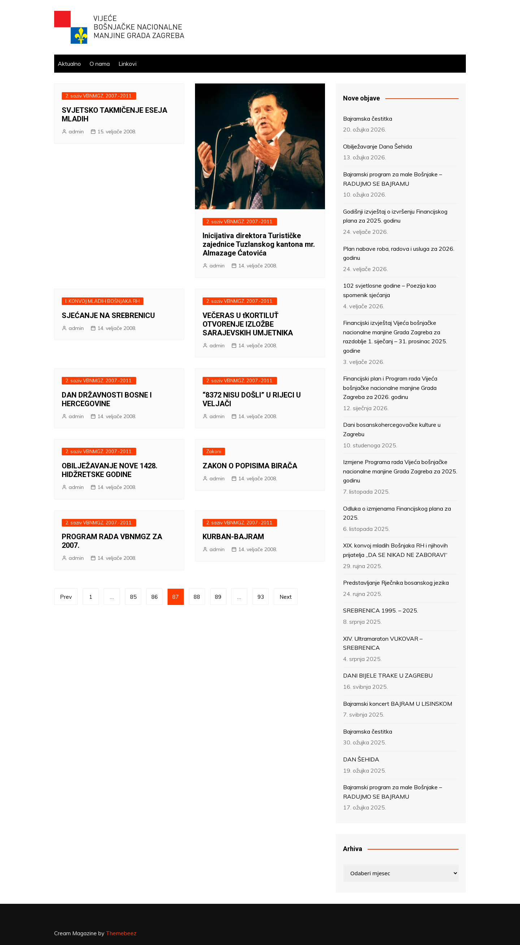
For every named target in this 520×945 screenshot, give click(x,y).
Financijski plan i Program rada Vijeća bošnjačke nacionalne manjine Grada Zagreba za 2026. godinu (390, 387)
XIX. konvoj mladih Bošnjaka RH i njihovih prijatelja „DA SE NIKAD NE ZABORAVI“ (395, 550)
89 (219, 596)
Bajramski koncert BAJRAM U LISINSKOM (397, 703)
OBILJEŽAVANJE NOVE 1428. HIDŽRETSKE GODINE (109, 470)
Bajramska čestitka (367, 118)
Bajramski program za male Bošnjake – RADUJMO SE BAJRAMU (392, 179)
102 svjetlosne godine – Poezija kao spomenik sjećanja (389, 290)
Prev (66, 596)
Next (286, 596)
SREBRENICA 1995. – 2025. (380, 610)
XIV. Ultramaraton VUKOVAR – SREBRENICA (382, 643)
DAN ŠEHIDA (361, 759)
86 (155, 596)
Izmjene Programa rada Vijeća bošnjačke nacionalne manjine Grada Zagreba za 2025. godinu (400, 471)
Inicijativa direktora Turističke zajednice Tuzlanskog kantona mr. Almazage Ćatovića (259, 244)
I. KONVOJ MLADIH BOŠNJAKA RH (102, 301)
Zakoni (213, 451)
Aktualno (69, 63)
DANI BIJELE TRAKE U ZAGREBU (388, 675)
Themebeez (121, 933)
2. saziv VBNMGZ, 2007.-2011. (99, 96)
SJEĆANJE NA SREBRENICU (108, 315)
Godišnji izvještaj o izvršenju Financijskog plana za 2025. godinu (395, 216)
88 (197, 596)
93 (261, 596)
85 (133, 596)
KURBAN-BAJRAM (233, 536)
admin (76, 131)
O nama (100, 63)
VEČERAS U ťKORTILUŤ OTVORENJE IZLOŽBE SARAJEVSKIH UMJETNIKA (248, 324)
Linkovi (127, 63)
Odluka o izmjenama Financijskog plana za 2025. (397, 513)
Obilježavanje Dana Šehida (377, 146)
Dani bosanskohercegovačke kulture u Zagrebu (392, 429)
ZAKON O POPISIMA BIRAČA (250, 465)
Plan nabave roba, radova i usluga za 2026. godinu (398, 253)
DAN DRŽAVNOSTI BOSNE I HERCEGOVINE (107, 399)
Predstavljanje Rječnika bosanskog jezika (396, 582)
